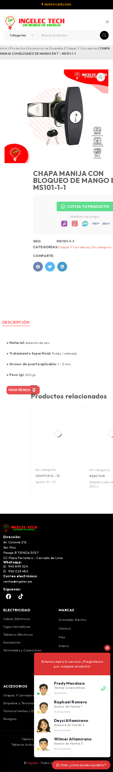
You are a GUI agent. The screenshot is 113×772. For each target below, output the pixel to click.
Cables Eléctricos (16, 619)
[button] (93, 77)
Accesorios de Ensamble (45, 48)
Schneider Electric (73, 620)
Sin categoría (97, 470)
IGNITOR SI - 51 (99, 476)
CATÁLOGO (63, 4)
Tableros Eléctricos (18, 634)
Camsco (65, 628)
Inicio (4, 48)
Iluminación (12, 642)
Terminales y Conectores (22, 650)
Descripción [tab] (16, 365)
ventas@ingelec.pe (17, 581)
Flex (62, 637)
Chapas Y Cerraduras (81, 48)
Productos (18, 48)
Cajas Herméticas (16, 627)
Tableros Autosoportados (30, 744)
